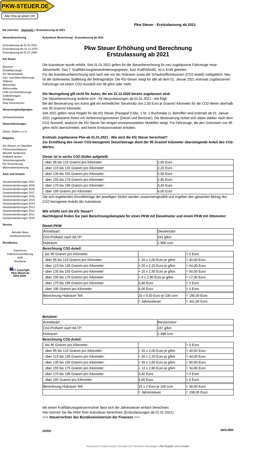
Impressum (20, 250)
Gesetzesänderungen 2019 (19, 185)
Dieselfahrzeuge (12, 70)
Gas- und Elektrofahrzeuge (18, 77)
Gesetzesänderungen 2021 (19, 181)
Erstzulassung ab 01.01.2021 (20, 45)
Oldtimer (8, 81)
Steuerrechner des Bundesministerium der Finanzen (91, 417)
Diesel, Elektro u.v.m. (15, 131)
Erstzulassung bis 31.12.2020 (20, 48)
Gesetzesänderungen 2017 (19, 192)
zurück (46, 430)
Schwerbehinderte (13, 117)
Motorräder (9, 84)
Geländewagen (11, 95)
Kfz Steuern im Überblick (17, 145)
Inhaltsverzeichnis (20, 235)
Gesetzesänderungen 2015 (19, 199)
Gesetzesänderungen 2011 (19, 214)
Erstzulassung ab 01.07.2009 (20, 52)
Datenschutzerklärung (20, 254)
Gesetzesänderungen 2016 (19, 196)
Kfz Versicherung (13, 163)
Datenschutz (109, 446)
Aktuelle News (20, 232)
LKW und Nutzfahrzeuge (17, 92)
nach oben (227, 429)
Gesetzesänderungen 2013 (19, 207)
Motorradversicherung (15, 167)
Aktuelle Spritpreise (14, 153)
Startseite (27, 30)
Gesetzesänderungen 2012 (19, 210)
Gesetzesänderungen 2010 (19, 218)
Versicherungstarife (14, 160)
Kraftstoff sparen (12, 156)
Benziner (8, 66)
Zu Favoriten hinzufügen (144, 446)
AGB (20, 257)
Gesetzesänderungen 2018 (19, 189)
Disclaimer (20, 261)
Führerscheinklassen (15, 149)
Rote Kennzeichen (13, 103)
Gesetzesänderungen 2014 (19, 203)
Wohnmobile (10, 88)
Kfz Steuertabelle (13, 74)
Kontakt (123, 446)
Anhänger (8, 99)
